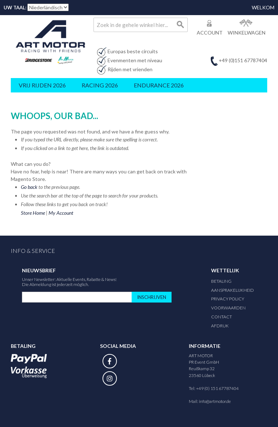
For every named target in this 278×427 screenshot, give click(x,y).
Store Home (33, 213)
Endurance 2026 (159, 85)
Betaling (221, 281)
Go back (29, 187)
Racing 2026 (100, 85)
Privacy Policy (227, 298)
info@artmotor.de (215, 401)
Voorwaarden (228, 307)
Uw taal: (15, 7)
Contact (221, 316)
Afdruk (220, 325)
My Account (61, 213)
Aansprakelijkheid (232, 290)
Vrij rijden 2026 (42, 85)
